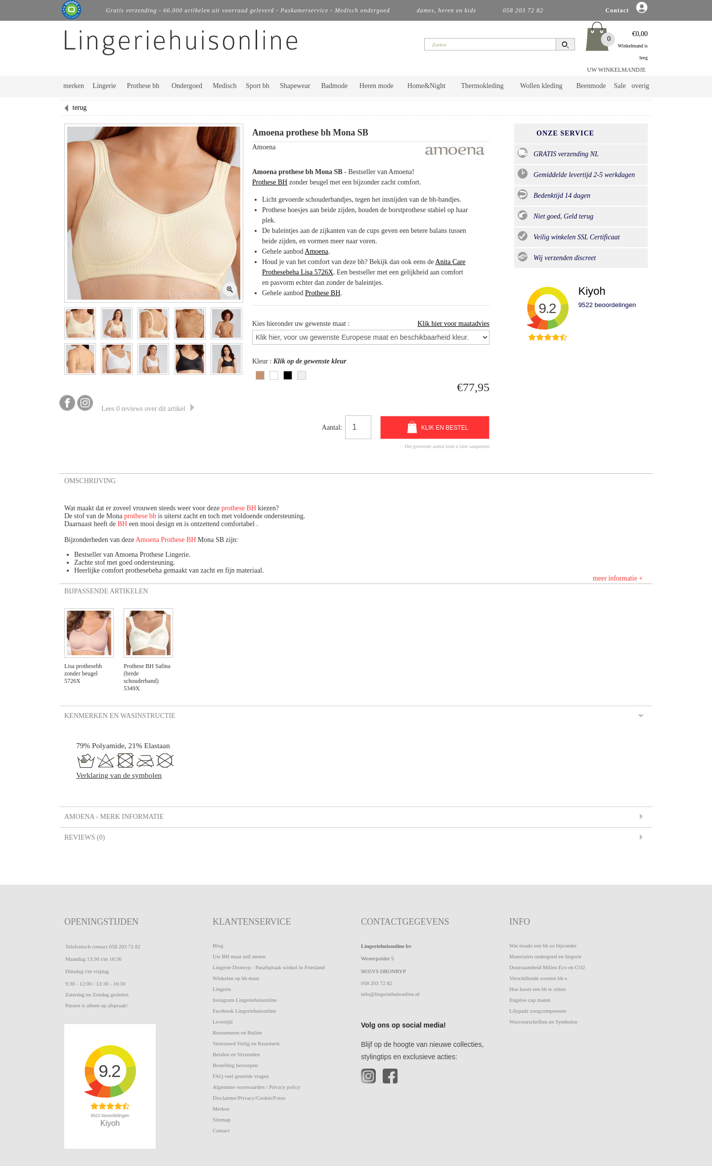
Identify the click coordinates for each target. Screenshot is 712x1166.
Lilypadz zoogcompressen (537, 1011)
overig (640, 86)
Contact (221, 1130)
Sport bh (257, 86)
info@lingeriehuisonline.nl (390, 994)
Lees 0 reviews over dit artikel (147, 408)
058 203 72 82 (124, 946)
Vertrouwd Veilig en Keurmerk (246, 1043)
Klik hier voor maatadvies (453, 323)
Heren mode (376, 86)
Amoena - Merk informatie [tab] (113, 816)
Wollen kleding (541, 86)
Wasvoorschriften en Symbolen (543, 1022)
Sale (620, 86)
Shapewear (295, 86)
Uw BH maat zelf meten (239, 956)
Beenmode (591, 86)
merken (73, 86)
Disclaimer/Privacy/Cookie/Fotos (249, 1098)
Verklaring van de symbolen (119, 775)
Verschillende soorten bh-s (538, 978)
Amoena (316, 251)
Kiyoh (591, 291)
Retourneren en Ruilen (237, 1032)
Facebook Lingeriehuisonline (244, 1011)
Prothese (173, 539)
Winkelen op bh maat (236, 978)
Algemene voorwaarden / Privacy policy (257, 1087)
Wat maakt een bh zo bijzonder (543, 945)
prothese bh (140, 516)
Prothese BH (269, 182)
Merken (221, 1109)
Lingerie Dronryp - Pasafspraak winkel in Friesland (269, 967)
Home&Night (426, 86)
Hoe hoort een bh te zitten (537, 989)
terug (80, 107)
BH (251, 508)
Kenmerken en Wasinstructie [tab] (119, 715)
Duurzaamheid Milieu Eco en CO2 (547, 967)
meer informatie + (618, 578)
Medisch (224, 86)
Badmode (334, 86)
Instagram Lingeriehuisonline (245, 1000)
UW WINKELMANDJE (616, 69)
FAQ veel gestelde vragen (241, 1076)
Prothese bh (143, 86)
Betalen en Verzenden (236, 1054)
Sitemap (221, 1119)
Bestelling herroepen (235, 1065)
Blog (218, 945)
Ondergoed (187, 86)
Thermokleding (482, 86)
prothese (234, 508)
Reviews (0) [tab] (84, 837)
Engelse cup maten (529, 1000)
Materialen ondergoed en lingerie (545, 956)
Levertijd (222, 1022)
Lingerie (104, 86)
